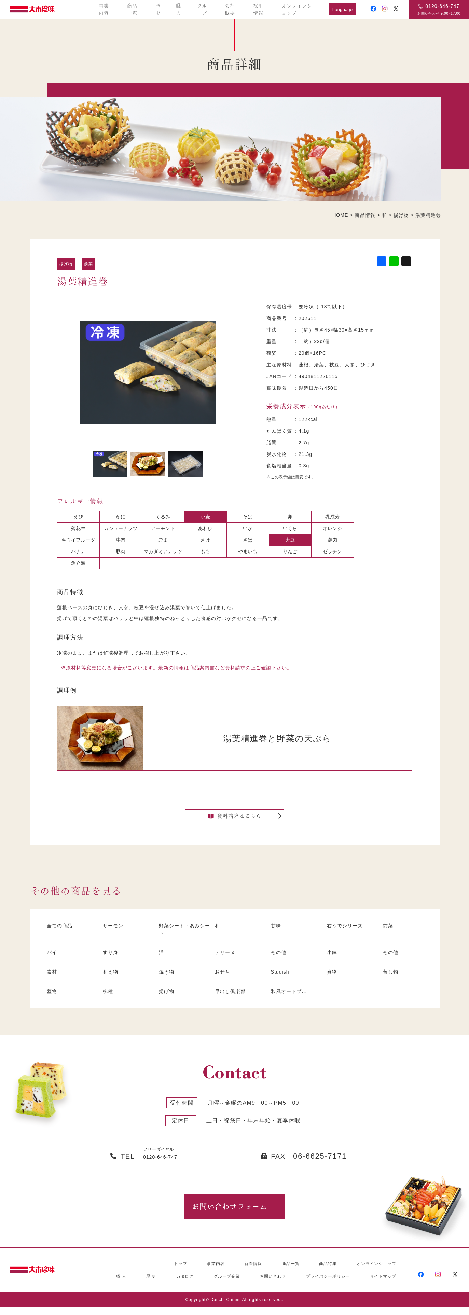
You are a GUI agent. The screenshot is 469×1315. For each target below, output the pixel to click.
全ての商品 (61, 932)
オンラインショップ (296, 9)
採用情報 (258, 9)
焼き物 (167, 978)
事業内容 (104, 9)
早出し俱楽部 (232, 998)
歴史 (158, 9)
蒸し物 (391, 978)
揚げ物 (66, 264)
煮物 (333, 978)
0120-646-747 (442, 6)
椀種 (108, 998)
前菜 (88, 264)
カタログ (185, 1284)
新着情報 (253, 1271)
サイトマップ (383, 1284)
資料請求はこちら (234, 819)
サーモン (114, 932)
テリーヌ (226, 959)
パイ (52, 959)
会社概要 (230, 9)
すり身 (111, 959)
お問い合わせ (273, 1284)
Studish (282, 978)
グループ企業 (226, 1284)
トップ (180, 1271)
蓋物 (52, 998)
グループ (202, 9)
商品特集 (328, 1271)
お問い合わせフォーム (229, 1214)
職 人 (121, 1284)
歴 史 (151, 1284)
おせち (223, 978)
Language (342, 9)
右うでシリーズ (347, 932)
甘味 (276, 932)
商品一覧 (132, 9)
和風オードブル (291, 998)
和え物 (111, 978)
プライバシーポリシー (328, 1284)
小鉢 (333, 959)
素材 (52, 978)
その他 (279, 959)
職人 (178, 9)
